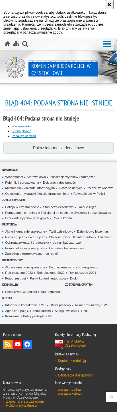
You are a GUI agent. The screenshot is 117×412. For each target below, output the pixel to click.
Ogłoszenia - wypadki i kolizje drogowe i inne (37, 193)
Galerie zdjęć (86, 207)
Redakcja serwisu (24, 136)
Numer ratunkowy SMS (91, 305)
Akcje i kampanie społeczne (25, 231)
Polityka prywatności (21, 405)
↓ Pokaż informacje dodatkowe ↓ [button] (58, 148)
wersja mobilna (69, 390)
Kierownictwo (36, 177)
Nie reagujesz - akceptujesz (25, 237)
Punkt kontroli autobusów (48, 278)
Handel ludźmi (40, 310)
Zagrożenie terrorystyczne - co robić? (32, 253)
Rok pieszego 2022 (51, 272)
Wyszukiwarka (21, 126)
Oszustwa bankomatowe (66, 248)
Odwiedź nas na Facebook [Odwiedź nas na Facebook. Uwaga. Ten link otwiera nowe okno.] (27, 344)
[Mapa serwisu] (16, 44)
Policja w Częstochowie (22, 207)
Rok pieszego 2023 (19, 272)
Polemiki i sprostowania (22, 182)
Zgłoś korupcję (15, 310)
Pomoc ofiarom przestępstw (25, 248)
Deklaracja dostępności (59, 182)
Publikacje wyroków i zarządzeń (72, 177)
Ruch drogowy (12, 260)
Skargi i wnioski (66, 310)
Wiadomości (14, 177)
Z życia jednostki (13, 200)
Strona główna (21, 131)
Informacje (10, 169)
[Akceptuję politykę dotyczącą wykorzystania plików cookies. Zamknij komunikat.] (109, 4)
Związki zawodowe (100, 188)
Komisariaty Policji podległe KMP (28, 316)
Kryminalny (10, 284)
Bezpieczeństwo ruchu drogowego (73, 267)
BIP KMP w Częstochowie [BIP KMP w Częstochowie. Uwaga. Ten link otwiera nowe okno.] (75, 343)
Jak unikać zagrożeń (68, 242)
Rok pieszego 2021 (82, 272)
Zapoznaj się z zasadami (25, 401)
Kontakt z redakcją (72, 361)
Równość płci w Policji (89, 193)
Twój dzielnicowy (61, 231)
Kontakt (8, 298)
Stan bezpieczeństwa (58, 207)
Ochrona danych (71, 188)
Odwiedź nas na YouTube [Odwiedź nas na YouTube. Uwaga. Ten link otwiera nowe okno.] (17, 344)
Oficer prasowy (60, 305)
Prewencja (9, 224)
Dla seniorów (58, 237)
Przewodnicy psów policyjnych (27, 218)
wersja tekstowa (70, 394)
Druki (74, 278)
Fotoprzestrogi (15, 278)
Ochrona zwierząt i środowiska (27, 242)
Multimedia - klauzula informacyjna (30, 188)
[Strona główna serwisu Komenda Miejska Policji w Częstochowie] (7, 44)
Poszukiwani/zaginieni (21, 291)
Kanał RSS (8, 344)
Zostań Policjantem (79, 284)
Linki (84, 310)
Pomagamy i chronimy (21, 212)
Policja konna (62, 218)
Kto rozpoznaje (51, 291)
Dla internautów (83, 237)
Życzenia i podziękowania (92, 212)
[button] (107, 44)
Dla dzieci (105, 237)
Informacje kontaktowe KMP (25, 305)
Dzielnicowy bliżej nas (92, 231)
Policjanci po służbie (55, 212)
